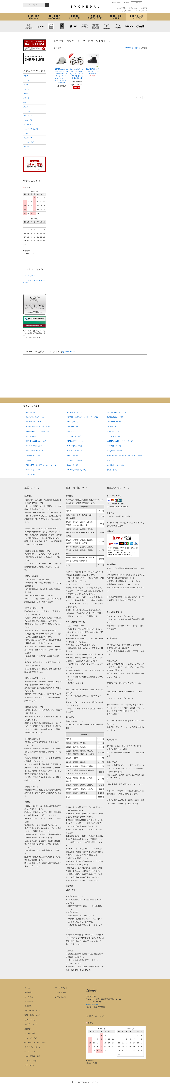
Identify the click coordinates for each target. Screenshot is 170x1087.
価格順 (137, 48)
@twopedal (69, 351)
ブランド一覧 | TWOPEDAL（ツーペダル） (34, 281)
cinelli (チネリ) (139, 26)
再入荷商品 (28, 1001)
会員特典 (126, 2)
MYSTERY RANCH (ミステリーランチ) (84, 26)
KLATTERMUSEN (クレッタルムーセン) (51, 26)
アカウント (136, 3)
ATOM (31, 1065)
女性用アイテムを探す (95, 17)
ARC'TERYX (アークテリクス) (28, 26)
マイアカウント (61, 988)
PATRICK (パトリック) (106, 26)
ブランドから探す (74, 17)
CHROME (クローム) (62, 26)
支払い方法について (32, 1011)
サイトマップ (29, 1052)
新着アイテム (33, 17)
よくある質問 (125, 11)
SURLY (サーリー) (128, 26)
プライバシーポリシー (33, 1047)
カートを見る (60, 992)
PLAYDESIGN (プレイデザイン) (73, 26)
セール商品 (28, 997)
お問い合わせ (132, 8)
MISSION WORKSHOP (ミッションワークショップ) (95, 26)
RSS (26, 1065)
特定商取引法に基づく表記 (35, 1042)
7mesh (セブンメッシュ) (117, 26)
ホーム (27, 988)
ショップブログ (136, 17)
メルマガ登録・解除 (32, 1056)
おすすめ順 (129, 48)
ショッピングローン (29, 276)
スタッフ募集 (120, 8)
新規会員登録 (115, 2)
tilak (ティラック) (39, 26)
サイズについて (30, 1024)
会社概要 (143, 8)
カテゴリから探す (54, 17)
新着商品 (28, 992)
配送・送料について (32, 1015)
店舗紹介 (116, 17)
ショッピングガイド (139, 11)
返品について (29, 1020)
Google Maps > (92, 1004)
